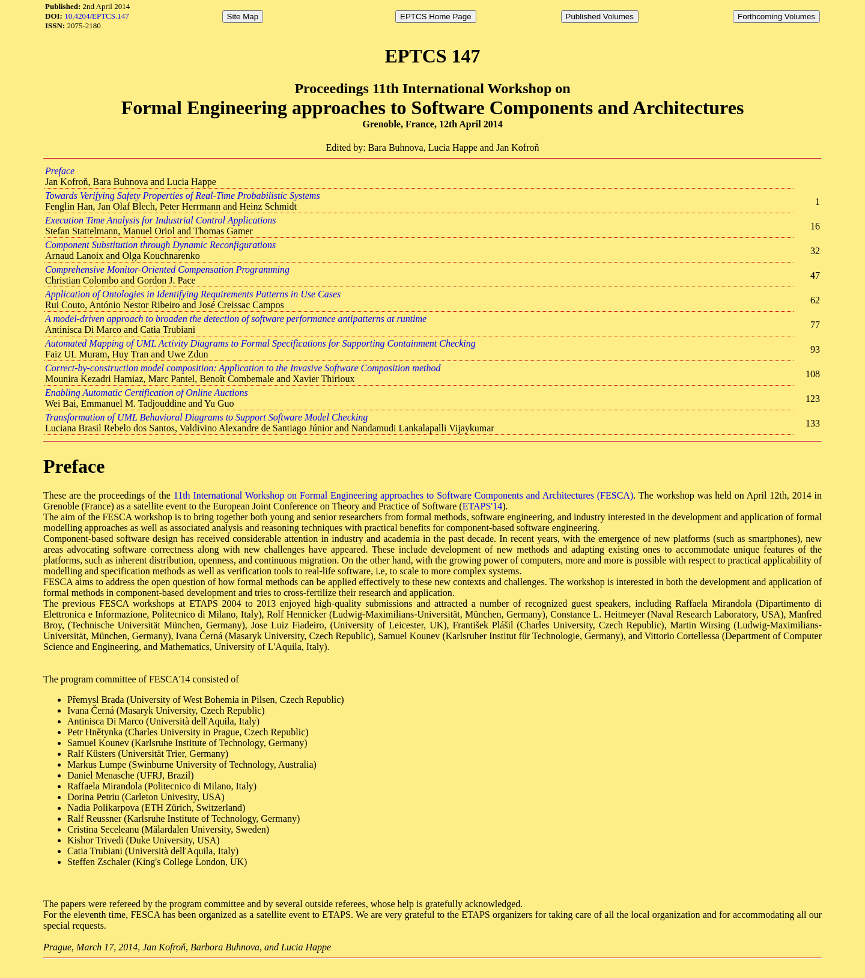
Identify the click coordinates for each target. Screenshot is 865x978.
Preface (59, 171)
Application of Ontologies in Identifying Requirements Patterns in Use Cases (193, 294)
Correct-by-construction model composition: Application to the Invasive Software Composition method (242, 368)
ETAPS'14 (483, 506)
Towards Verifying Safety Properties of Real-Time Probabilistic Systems (182, 195)
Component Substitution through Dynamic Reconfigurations (160, 245)
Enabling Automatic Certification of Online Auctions (146, 392)
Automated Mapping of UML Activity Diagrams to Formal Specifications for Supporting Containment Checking (260, 343)
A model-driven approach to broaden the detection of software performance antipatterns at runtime (235, 319)
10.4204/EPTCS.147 (96, 15)
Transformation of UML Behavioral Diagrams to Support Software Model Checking (206, 417)
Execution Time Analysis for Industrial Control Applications (160, 220)
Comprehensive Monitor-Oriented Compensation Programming (167, 269)
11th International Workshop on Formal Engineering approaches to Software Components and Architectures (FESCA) (404, 495)
